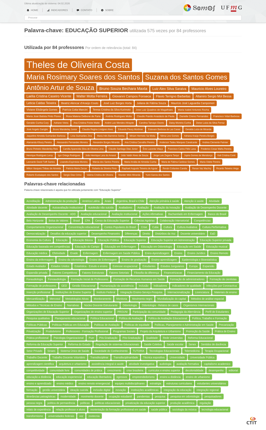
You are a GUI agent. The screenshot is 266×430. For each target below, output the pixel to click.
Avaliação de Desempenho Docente (206, 207)
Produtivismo (53, 331)
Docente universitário (192, 233)
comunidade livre (59, 370)
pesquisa (160, 396)
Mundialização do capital (171, 298)
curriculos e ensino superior (164, 370)
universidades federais (61, 416)
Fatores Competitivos (64, 272)
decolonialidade (194, 370)
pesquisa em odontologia (184, 396)
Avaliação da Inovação (167, 207)
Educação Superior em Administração (173, 240)
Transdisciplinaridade (126, 357)
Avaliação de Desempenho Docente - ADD (51, 214)
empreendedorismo (143, 376)
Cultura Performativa (214, 227)
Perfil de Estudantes (217, 311)
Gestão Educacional (83, 285)
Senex (192, 344)
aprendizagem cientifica (40, 363)
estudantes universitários (211, 383)
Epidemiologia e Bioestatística (199, 259)
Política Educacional (102, 318)
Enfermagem (90, 253)
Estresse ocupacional (125, 266)
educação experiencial (69, 376)
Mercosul (55, 298)
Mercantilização (36, 298)
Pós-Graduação (131, 337)
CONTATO (84, 10)
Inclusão (143, 285)
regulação (205, 403)
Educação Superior (135, 240)
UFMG (231, 9)
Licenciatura (202, 292)
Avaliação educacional (94, 214)
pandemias (143, 396)
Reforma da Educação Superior (45, 344)
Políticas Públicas (37, 324)
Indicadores (160, 285)
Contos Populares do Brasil (120, 227)
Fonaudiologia (35, 279)
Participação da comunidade (149, 311)
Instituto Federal (105, 292)
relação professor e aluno (70, 409)
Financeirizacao (173, 272)
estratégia (155, 383)
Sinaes (51, 350)
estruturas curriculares (179, 383)
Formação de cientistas (223, 279)
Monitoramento (102, 298)
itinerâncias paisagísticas (41, 396)
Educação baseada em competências (48, 246)
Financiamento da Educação (203, 272)
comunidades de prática (88, 370)
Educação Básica (83, 240)
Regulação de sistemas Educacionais (117, 344)
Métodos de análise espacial (207, 298)
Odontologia (130, 305)
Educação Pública (108, 240)
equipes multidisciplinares (130, 383)
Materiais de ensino (225, 292)
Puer (91, 337)
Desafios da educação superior (68, 233)
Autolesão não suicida (101, 207)
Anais (108, 201)
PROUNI (122, 311)
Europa (193, 266)
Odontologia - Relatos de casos (160, 305)
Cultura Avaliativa (187, 227)
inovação (120, 389)
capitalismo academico (217, 363)
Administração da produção (61, 201)
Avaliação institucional (124, 214)
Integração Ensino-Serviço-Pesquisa (141, 292)
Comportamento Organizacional (45, 227)
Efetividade (58, 253)
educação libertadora (99, 376)
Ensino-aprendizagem (164, 259)
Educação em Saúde (189, 246)
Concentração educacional (83, 227)
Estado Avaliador (36, 266)
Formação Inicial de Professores (89, 279)
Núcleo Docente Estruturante (101, 305)
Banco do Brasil (217, 214)
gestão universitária (53, 389)
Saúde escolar (175, 344)
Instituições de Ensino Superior (73, 292)
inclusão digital (101, 389)
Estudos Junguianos (172, 266)
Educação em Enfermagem (120, 246)
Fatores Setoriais (119, 272)
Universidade (177, 357)
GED (64, 285)
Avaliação (143, 207)
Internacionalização (178, 292)
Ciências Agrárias (144, 220)
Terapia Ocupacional (216, 350)
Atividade (214, 201)
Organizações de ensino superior (93, 311)
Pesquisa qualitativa (38, 318)
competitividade (36, 370)
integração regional (207, 389)
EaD (212, 233)
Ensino (178, 253)
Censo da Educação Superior (112, 220)
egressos (122, 376)
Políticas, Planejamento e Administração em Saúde (184, 324)
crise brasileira (134, 370)
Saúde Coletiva (153, 344)
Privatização (34, 331)
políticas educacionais (107, 403)
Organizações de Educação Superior (48, 311)
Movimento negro (142, 298)
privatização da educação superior (145, 403)
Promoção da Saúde (198, 331)
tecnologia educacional (215, 409)
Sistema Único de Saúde (74, 350)
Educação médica (37, 253)
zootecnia (94, 416)
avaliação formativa (187, 363)
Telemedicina (192, 350)
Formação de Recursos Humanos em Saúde (139, 279)
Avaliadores (125, 207)
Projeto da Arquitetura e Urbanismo (160, 331)
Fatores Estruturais (93, 272)
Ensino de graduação (134, 259)
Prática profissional (38, 337)
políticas (85, 403)
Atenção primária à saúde (164, 201)
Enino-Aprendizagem (157, 253)
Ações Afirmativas (152, 214)
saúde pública (159, 409)
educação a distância (39, 376)
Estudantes (148, 266)
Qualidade (152, 337)
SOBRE (107, 10)
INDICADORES (57, 10)
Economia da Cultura (39, 240)
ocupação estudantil (120, 396)
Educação (61, 240)
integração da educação (177, 389)
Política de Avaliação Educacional (167, 318)
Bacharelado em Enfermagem (185, 214)
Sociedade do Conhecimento (111, 350)
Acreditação (33, 201)
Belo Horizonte (35, 220)
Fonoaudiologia (57, 279)
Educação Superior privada (215, 240)
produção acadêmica (182, 403)
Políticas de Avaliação (107, 324)
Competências (202, 220)
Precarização (226, 324)
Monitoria (121, 298)
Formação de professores (41, 285)
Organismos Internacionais (198, 305)
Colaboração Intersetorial (174, 220)
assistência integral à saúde (108, 363)
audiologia (165, 363)
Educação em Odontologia (156, 246)
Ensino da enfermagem (40, 259)
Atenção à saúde (194, 201)
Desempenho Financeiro (105, 233)
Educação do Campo (87, 246)
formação (32, 389)
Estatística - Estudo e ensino (91, 266)
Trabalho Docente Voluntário (68, 357)
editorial (233, 370)
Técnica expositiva (154, 357)
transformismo (35, 416)
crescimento (114, 370)
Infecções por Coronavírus (221, 285)
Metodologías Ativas (77, 298)
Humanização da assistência (117, 285)
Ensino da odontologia (71, 259)
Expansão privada (37, 272)
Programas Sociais (124, 331)
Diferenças (131, 233)
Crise (144, 227)
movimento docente (92, 396)
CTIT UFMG (252, 420)
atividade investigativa (141, 363)
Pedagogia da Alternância (185, 311)
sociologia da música (184, 409)
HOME (32, 10)
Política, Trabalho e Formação (209, 318)
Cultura (168, 227)
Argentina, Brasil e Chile (130, 201)
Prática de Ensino (225, 331)
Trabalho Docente (37, 357)
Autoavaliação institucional (67, 207)
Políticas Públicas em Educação (70, 324)
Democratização (36, 233)
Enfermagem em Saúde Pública (121, 253)
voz (81, 416)
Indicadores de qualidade (186, 285)
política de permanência (61, 403)
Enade (74, 253)
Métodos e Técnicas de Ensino (44, 305)
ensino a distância (170, 376)
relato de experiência (39, 409)
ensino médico (65, 383)
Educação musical (217, 246)
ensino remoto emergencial (94, 383)
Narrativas (73, 305)
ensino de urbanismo (198, 376)
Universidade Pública (202, 357)
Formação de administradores (187, 279)
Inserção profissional (38, 292)
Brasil (76, 220)
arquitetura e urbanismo (72, 363)
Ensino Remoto (219, 253)
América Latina (90, 201)
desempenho (216, 370)
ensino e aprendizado (39, 383)
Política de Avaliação (131, 318)
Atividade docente (37, 207)
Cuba (155, 227)
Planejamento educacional (70, 318)
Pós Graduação (108, 337)
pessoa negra (34, 403)
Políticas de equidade (137, 324)
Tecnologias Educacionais (164, 350)
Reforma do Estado (79, 344)
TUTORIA (138, 350)
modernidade (68, 396)
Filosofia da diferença (146, 272)
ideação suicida (79, 389)
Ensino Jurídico (196, 253)
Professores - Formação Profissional (87, 331)
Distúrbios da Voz (165, 233)
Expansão (208, 266)
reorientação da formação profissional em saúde (118, 409)
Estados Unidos (60, 266)
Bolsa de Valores (58, 220)
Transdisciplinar (99, 357)
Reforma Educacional (200, 337)
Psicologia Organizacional (68, 337)
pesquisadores (212, 396)
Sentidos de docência (213, 344)
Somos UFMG (199, 7)
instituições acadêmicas (145, 389)
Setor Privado (34, 350)
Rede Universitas (173, 337)
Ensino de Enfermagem (103, 259)
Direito (146, 233)
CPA (87, 220)
